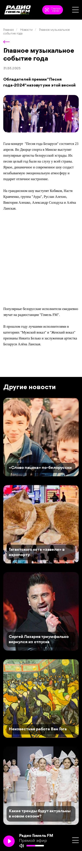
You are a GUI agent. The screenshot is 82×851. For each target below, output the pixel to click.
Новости (26, 30)
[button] (75, 9)
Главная (8, 30)
